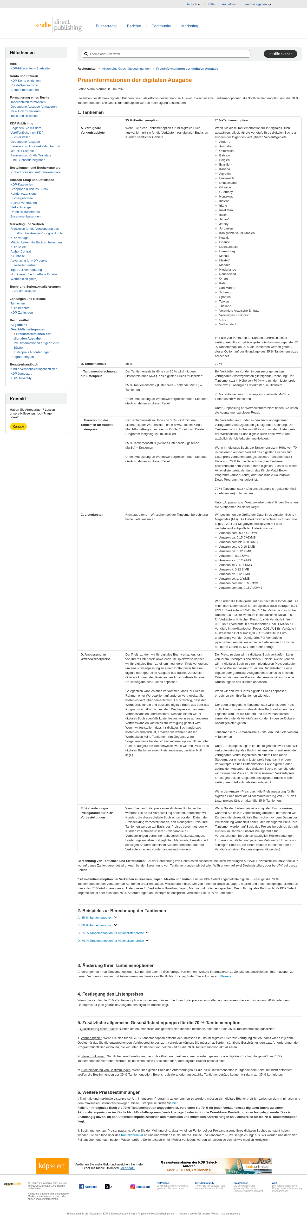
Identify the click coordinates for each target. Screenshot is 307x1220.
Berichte (134, 26)
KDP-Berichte (20, 308)
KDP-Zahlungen (22, 312)
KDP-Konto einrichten (26, 80)
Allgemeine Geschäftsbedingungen (126, 68)
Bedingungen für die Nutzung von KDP (87, 1213)
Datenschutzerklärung (123, 1213)
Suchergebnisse (22, 198)
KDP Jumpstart (21, 373)
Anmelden (229, 4)
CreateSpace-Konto (24, 85)
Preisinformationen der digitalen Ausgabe (187, 68)
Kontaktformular (132, 1135)
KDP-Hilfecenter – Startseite (30, 68)
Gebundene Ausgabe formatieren (34, 106)
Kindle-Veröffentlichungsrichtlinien (34, 369)
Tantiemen (18, 303)
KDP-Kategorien (22, 184)
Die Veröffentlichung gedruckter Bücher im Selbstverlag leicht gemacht (248, 1187)
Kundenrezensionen (25, 193)
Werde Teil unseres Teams (204, 1213)
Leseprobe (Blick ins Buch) (29, 189)
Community (161, 26)
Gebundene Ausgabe (25, 141)
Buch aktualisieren (23, 291)
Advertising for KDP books (29, 260)
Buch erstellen (20, 137)
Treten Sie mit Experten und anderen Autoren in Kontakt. (210, 1186)
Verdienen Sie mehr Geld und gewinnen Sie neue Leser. (172, 1186)
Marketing (189, 26)
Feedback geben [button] (257, 4)
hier (174, 1103)
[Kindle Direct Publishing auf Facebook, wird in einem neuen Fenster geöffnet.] (88, 1186)
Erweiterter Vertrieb (24, 265)
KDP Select (18, 247)
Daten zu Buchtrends (25, 212)
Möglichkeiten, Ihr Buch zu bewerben (36, 242)
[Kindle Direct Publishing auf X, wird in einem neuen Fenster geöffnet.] (113, 1186)
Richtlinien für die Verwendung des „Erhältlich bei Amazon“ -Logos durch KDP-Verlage (36, 233)
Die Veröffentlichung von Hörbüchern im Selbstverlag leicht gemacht (287, 1187)
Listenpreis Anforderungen (32, 352)
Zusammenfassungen (26, 216)
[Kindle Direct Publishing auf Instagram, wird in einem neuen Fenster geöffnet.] (140, 1186)
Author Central (21, 251)
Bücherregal (106, 26)
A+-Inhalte (18, 256)
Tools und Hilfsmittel (25, 116)
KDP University (21, 378)
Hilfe (211, 4)
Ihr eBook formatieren (26, 111)
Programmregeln (22, 357)
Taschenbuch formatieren (28, 102)
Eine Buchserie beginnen (28, 160)
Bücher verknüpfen (24, 202)
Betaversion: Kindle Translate (31, 155)
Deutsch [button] (193, 4)
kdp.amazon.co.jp (231, 1213)
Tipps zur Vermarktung (26, 270)
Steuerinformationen (25, 90)
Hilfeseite (224, 976)
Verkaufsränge (21, 207)
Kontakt (18, 426)
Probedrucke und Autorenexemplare (36, 172)
